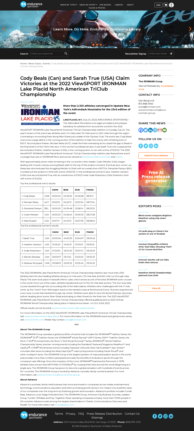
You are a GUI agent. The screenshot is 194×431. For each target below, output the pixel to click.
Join (158, 5)
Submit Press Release (156, 155)
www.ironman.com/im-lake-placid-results (73, 308)
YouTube (106, 157)
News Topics (35, 63)
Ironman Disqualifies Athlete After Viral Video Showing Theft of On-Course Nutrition (155, 247)
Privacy (71, 413)
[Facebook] (140, 130)
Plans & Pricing (97, 8)
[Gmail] (159, 130)
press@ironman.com (75, 319)
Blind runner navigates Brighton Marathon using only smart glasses (155, 218)
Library (119, 5)
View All (156, 288)
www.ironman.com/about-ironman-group (58, 374)
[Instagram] (155, 130)
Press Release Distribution (104, 413)
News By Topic (68, 5)
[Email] (164, 130)
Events (46, 63)
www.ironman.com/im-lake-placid (41, 316)
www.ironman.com (34, 319)
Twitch (119, 157)
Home (23, 63)
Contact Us (132, 413)
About (130, 5)
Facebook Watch (92, 157)
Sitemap (97, 417)
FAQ (81, 413)
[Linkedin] (150, 130)
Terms (59, 413)
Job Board (105, 5)
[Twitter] (145, 130)
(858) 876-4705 (133, 422)
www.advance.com (64, 404)
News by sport (87, 5)
